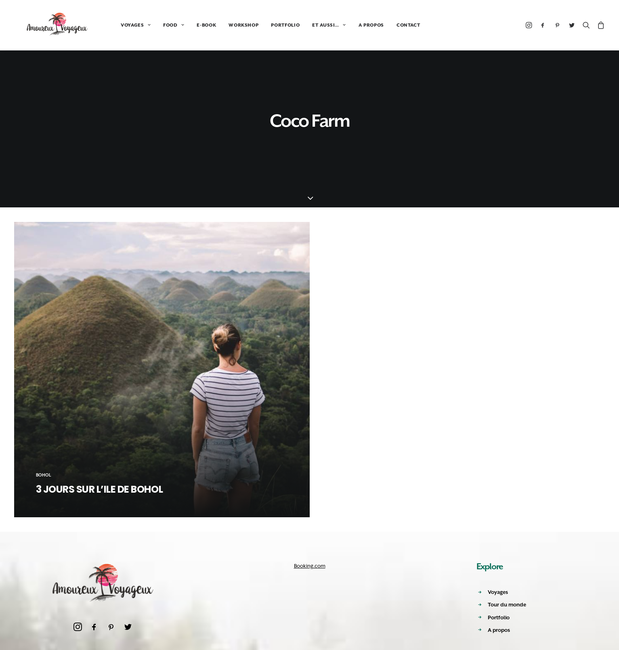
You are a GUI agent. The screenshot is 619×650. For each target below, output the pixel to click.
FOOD (152, 25)
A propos (499, 630)
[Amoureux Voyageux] (47, 25)
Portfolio (499, 617)
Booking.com (309, 566)
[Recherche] (586, 25)
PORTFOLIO (264, 25)
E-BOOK (185, 25)
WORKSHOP (222, 25)
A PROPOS (350, 25)
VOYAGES (115, 25)
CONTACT (387, 25)
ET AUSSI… (308, 25)
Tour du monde (507, 605)
